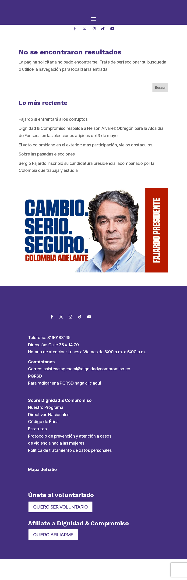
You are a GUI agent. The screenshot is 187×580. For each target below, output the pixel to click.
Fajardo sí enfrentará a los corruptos (53, 119)
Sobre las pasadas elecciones (47, 154)
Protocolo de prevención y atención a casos (69, 456)
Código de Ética (43, 442)
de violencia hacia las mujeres (56, 464)
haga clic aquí (88, 404)
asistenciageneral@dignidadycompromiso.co (86, 389)
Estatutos (37, 449)
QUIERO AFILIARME (53, 555)
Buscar (160, 87)
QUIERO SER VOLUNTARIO (60, 528)
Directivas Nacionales (48, 435)
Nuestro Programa (45, 428)
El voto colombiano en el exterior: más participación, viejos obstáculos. (86, 144)
